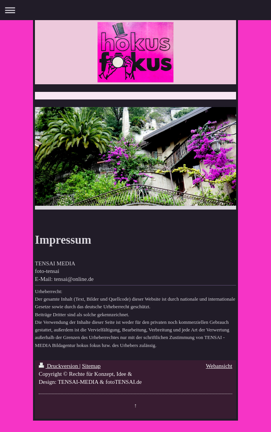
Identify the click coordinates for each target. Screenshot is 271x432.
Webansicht (219, 366)
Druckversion (59, 366)
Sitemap (91, 366)
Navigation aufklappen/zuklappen (135, 10)
